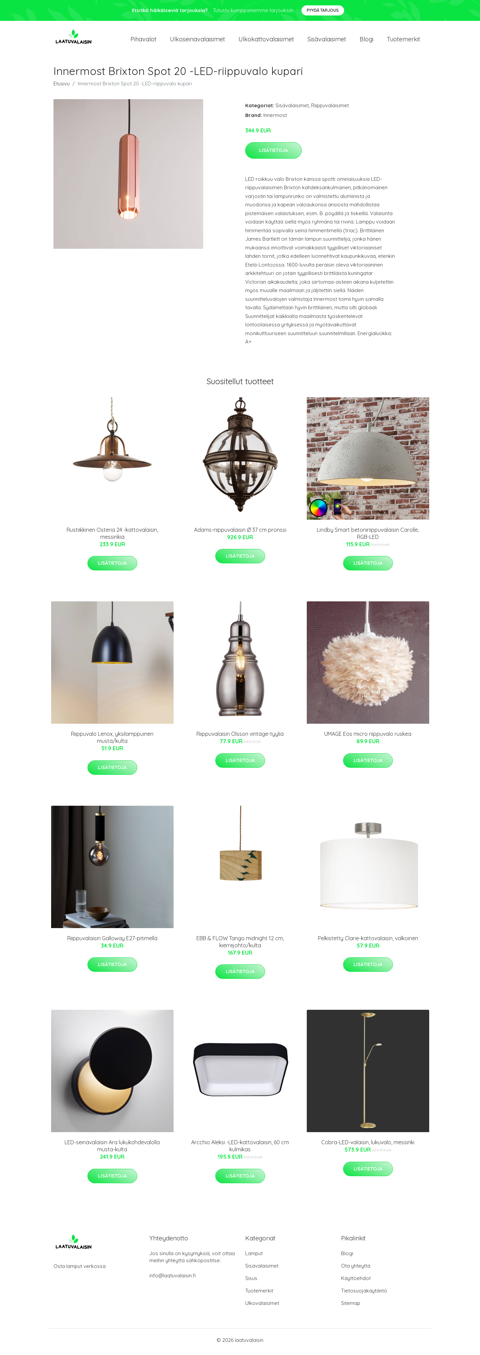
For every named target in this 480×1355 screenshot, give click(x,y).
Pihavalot (143, 41)
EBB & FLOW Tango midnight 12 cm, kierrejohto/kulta (240, 945)
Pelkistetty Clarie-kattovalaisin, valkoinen (368, 941)
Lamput (254, 1256)
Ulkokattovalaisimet (266, 41)
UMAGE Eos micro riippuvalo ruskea (367, 737)
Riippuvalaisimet (330, 109)
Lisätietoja (273, 154)
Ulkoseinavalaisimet (197, 41)
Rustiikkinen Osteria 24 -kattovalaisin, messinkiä (112, 537)
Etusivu (61, 87)
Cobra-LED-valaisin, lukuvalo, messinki (367, 1146)
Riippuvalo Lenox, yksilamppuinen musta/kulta (112, 741)
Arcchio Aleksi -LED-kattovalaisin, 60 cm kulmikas (240, 1149)
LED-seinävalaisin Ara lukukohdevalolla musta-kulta (112, 1149)
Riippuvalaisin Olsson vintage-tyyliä (240, 737)
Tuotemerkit (403, 41)
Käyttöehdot (356, 1281)
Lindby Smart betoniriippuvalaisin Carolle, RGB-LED (368, 537)
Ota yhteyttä (355, 1269)
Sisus (251, 1281)
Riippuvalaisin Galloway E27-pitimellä (112, 941)
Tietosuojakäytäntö (364, 1294)
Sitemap (350, 1306)
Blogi (366, 41)
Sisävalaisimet (326, 41)
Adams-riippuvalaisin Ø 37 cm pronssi (240, 533)
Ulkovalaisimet (262, 1306)
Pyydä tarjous (323, 10)
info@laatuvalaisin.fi (172, 1279)
